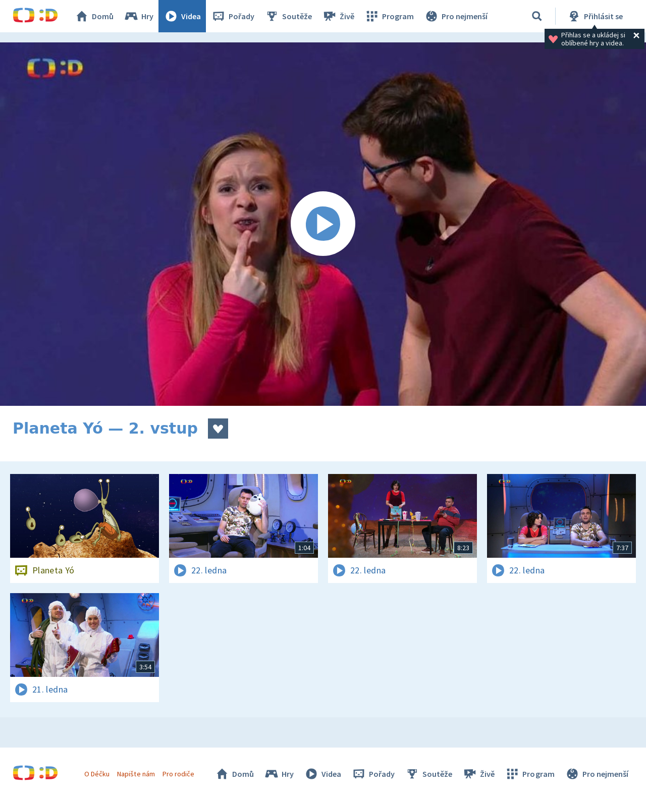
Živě (338, 16)
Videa (182, 16)
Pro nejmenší (456, 16)
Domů (94, 16)
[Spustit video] (323, 224)
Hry (138, 16)
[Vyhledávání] (537, 16)
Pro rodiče (178, 773)
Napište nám (135, 773)
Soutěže (288, 16)
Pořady (232, 16)
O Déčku (97, 773)
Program (389, 16)
